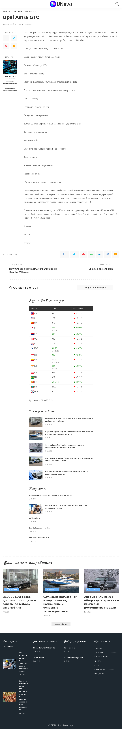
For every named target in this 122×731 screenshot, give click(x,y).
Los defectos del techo (40, 528)
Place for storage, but (74, 658)
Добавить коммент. (17, 24)
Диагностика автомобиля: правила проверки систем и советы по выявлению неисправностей (10, 83)
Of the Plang (35, 519)
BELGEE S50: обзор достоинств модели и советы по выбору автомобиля (20, 602)
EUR (42, 400)
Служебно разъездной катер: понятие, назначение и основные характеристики (61, 604)
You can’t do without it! (39, 538)
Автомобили (11, 590)
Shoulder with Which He (44, 648)
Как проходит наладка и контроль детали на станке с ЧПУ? (23, 663)
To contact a (69, 648)
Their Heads (39, 658)
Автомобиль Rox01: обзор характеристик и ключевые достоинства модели (101, 602)
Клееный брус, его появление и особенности (51, 496)
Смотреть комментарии (93, 288)
